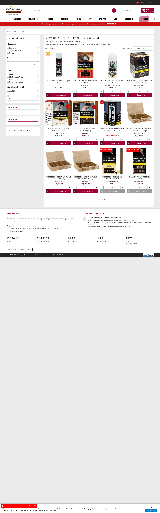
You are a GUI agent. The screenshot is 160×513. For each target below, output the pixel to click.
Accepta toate (151, 510)
